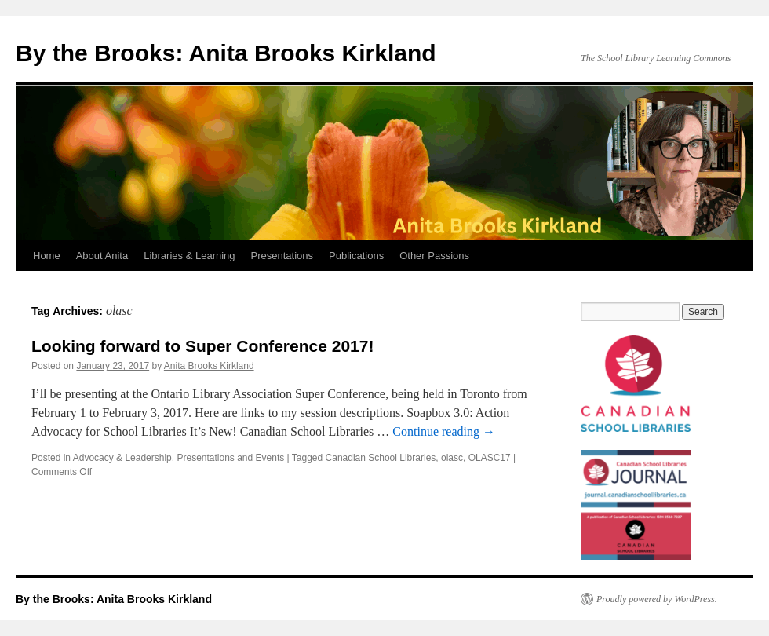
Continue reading (443, 431)
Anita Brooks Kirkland (209, 365)
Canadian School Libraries (381, 457)
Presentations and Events (230, 457)
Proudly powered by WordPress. (656, 599)
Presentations (282, 255)
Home (46, 255)
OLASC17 (489, 457)
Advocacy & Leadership (122, 457)
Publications (356, 255)
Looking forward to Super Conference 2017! (202, 346)
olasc (452, 457)
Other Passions (434, 255)
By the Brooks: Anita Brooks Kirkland (226, 53)
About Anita (102, 255)
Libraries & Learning (189, 255)
